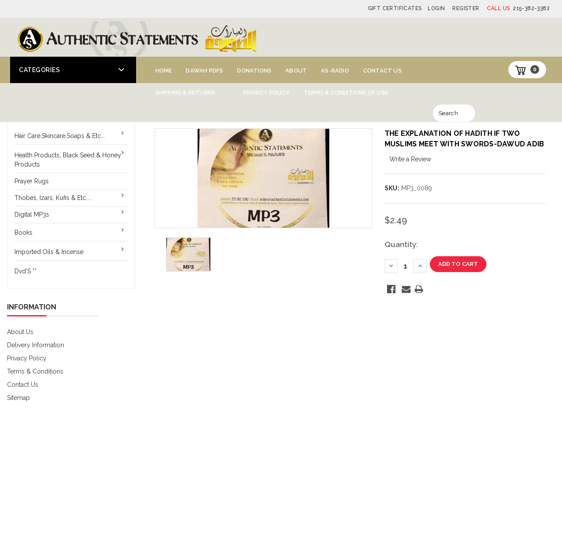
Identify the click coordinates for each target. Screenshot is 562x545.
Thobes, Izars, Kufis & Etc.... (52, 197)
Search (448, 113)
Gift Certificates (395, 8)
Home (163, 70)
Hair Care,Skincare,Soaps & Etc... (59, 135)
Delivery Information (35, 345)
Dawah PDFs (204, 70)
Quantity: (401, 244)
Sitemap (18, 397)
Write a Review (410, 159)
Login (436, 8)
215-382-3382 (518, 8)
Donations (254, 70)
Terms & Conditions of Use (346, 92)
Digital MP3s (31, 214)
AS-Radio (335, 70)
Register (465, 8)
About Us (20, 331)
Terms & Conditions (35, 371)
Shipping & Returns (185, 92)
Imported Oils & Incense (48, 251)
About (296, 70)
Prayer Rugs (31, 181)
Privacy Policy (266, 92)
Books (23, 232)
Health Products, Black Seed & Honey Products (67, 160)
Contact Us (382, 70)
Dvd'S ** (25, 271)
